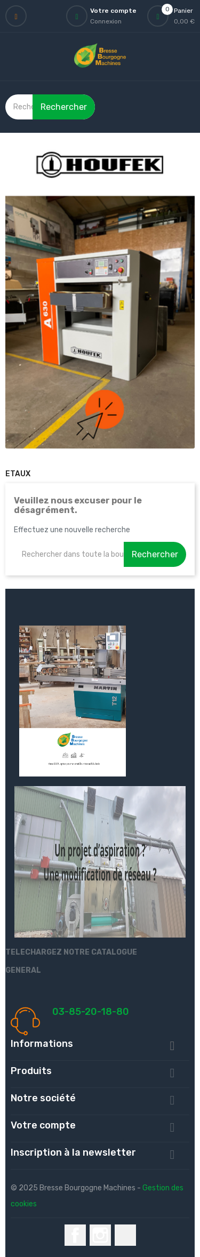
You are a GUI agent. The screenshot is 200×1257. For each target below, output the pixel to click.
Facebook (75, 1235)
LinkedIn (125, 1235)
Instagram (100, 1235)
